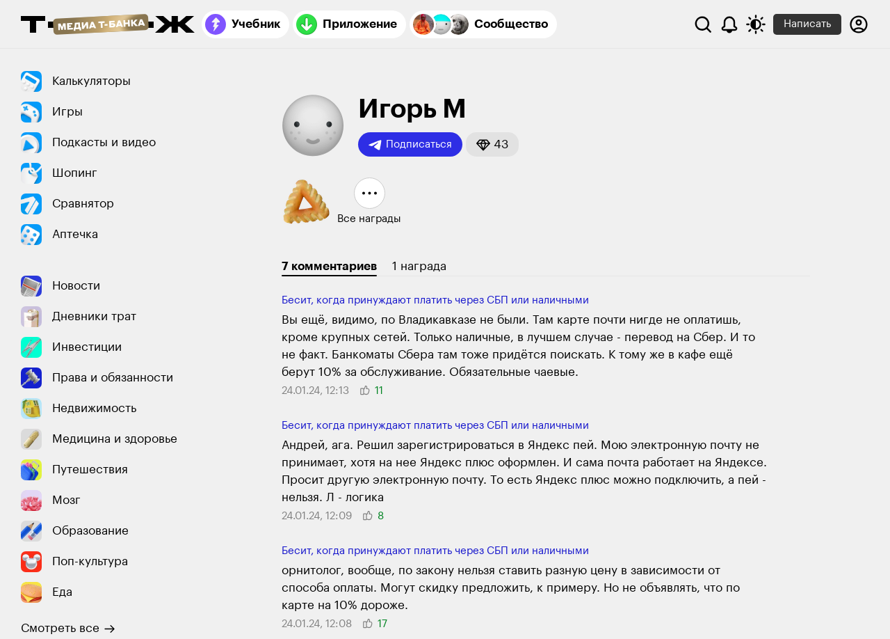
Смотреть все (68, 628)
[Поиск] (703, 24)
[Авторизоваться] (858, 24)
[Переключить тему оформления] (755, 24)
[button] (492, 144)
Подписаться (410, 145)
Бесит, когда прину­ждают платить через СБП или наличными (435, 300)
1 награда (419, 266)
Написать (807, 24)
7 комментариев (329, 266)
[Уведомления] (729, 24)
